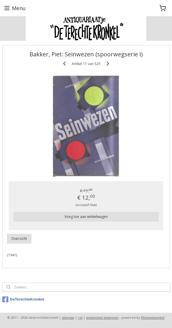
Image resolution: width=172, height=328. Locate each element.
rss (80, 317)
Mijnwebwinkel (152, 317)
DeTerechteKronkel (23, 299)
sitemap (68, 317)
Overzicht (19, 238)
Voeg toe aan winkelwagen (86, 216)
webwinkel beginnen (102, 317)
